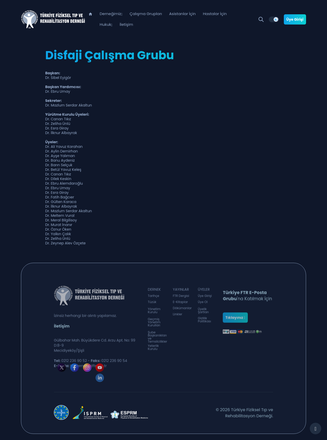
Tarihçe (153, 296)
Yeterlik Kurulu (153, 349)
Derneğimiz (110, 13)
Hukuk (105, 24)
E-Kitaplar (180, 302)
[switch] (274, 19)
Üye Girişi (294, 19)
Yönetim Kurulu (154, 312)
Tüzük (152, 302)
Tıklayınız (235, 322)
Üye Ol (202, 302)
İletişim (126, 24)
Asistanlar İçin (182, 13)
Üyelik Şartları (203, 312)
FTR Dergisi (181, 296)
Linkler (177, 314)
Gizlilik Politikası (204, 321)
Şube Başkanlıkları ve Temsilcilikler (157, 340)
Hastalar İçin (215, 13)
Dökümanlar (182, 308)
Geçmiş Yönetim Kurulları (154, 324)
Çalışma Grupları (146, 13)
